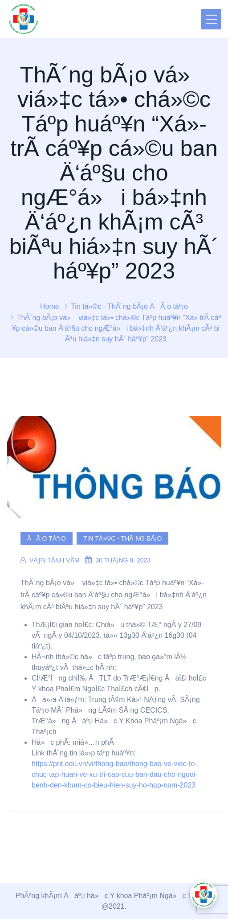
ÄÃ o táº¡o (169, 306)
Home (49, 306)
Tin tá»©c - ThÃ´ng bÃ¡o (109, 306)
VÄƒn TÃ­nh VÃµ (50, 560)
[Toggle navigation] (211, 19)
